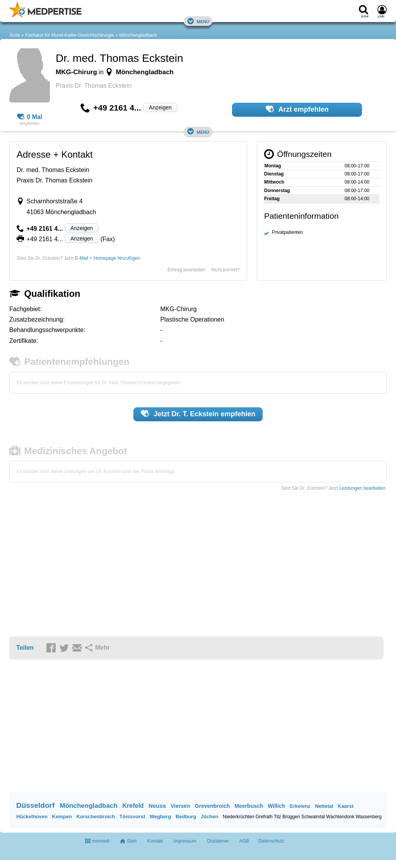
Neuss (157, 805)
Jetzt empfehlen (198, 413)
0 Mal (30, 117)
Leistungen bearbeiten (363, 488)
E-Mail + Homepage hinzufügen (107, 258)
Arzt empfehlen (297, 109)
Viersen (180, 806)
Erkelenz (300, 806)
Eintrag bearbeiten (186, 269)
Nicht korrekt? (225, 269)
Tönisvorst (132, 816)
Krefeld (133, 805)
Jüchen (209, 816)
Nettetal (324, 806)
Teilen (25, 647)
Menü (198, 21)
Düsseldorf (35, 805)
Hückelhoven (32, 816)
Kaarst (345, 806)
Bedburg (186, 816)
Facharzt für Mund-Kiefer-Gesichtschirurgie (69, 35)
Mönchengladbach (138, 35)
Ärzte (14, 35)
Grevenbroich (212, 806)
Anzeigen (160, 107)
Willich (276, 806)
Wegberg (160, 816)
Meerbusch (248, 806)
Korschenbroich (95, 816)
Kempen (62, 816)
